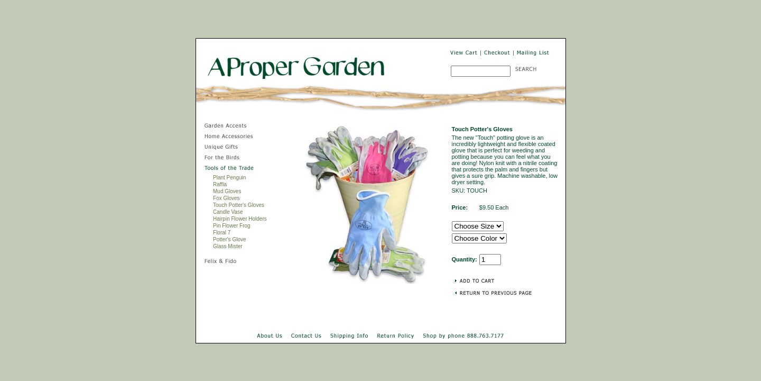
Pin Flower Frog (231, 226)
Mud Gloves (227, 191)
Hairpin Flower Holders (240, 219)
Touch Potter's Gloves (238, 205)
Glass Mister (228, 246)
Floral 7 (221, 232)
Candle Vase (228, 212)
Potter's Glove (229, 239)
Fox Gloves (226, 198)
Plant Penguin (229, 177)
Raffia (220, 184)
